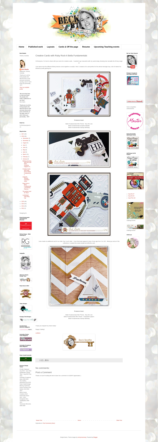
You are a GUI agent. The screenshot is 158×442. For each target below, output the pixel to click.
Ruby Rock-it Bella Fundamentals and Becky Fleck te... (27, 186)
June (24, 147)
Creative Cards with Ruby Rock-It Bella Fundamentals (27, 171)
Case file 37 (131, 194)
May (24, 150)
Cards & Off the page (68, 47)
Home (21, 47)
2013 (22, 206)
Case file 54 (131, 196)
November (26, 140)
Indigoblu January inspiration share (26, 179)
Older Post (119, 420)
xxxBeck (38, 333)
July (24, 145)
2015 (22, 201)
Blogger (95, 437)
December (26, 138)
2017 (22, 134)
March (24, 154)
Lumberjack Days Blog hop (26, 196)
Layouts (50, 47)
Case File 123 (131, 198)
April (24, 152)
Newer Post (39, 420)
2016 (22, 136)
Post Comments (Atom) (49, 423)
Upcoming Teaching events (106, 47)
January (25, 159)
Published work (35, 47)
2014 (22, 203)
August (25, 143)
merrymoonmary (82, 437)
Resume (86, 47)
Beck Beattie (25, 69)
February (25, 156)
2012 (22, 208)
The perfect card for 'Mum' (27, 192)
